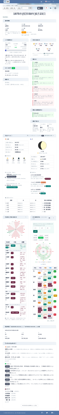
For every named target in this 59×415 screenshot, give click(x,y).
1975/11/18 (14, 185)
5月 (12, 5)
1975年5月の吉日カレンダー (48, 54)
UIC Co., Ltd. (13, 412)
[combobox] (47, 8)
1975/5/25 (14, 174)
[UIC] (7, 1)
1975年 (8, 5)
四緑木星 (35, 237)
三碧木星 (46, 235)
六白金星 (46, 237)
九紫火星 (46, 239)
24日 (12, 8)
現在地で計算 (48, 135)
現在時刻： (6, 17)
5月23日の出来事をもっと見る (29, 405)
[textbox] (47, 8)
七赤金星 (35, 239)
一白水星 (35, 235)
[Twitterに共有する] (47, 412)
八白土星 (41, 239)
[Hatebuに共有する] (52, 412)
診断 (35, 231)
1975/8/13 (35, 184)
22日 (6, 8)
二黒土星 (41, 235)
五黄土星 (41, 237)
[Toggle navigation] (41, 1)
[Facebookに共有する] (41, 412)
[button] (53, 1)
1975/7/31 (35, 176)
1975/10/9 (35, 191)
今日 (19, 8)
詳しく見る (50, 320)
